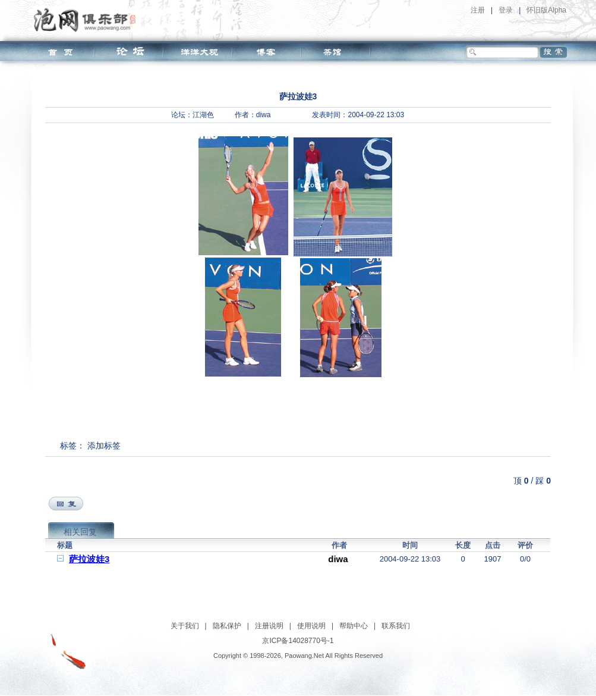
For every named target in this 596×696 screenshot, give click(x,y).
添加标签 (104, 445)
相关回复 (80, 532)
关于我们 (185, 626)
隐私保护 (227, 626)
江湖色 (203, 115)
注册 (478, 10)
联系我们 (395, 626)
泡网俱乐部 (88, 19)
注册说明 (269, 626)
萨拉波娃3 (89, 559)
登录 (506, 10)
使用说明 (311, 626)
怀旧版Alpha (546, 10)
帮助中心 (353, 626)
